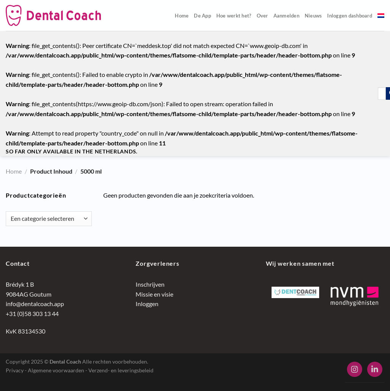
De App (202, 16)
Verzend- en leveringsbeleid (120, 370)
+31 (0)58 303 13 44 (32, 313)
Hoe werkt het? (233, 16)
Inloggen (147, 303)
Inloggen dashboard (349, 16)
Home (182, 16)
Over (262, 16)
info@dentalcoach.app (35, 303)
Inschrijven (150, 284)
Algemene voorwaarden (56, 370)
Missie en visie (154, 294)
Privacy (15, 370)
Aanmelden (286, 16)
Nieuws (313, 16)
